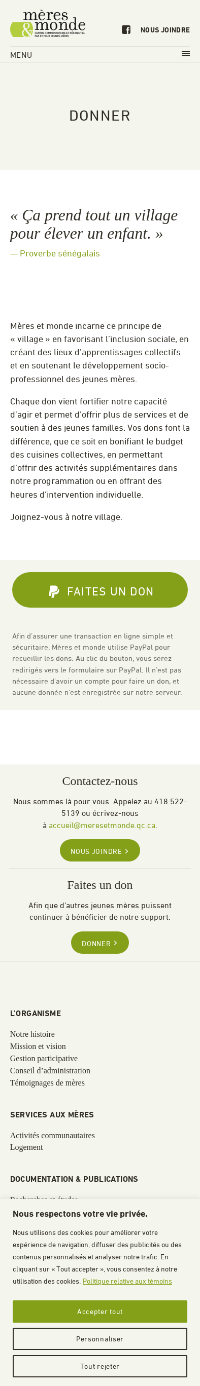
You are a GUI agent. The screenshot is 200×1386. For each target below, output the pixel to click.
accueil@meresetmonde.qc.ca (102, 825)
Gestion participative (44, 1059)
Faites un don (101, 592)
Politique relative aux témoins (127, 1281)
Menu (100, 54)
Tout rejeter (100, 1366)
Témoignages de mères (47, 1083)
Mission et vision (38, 1046)
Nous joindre (165, 30)
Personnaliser (100, 1338)
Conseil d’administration (50, 1071)
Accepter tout (100, 1311)
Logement (26, 1147)
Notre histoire (32, 1034)
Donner (100, 943)
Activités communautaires (52, 1136)
